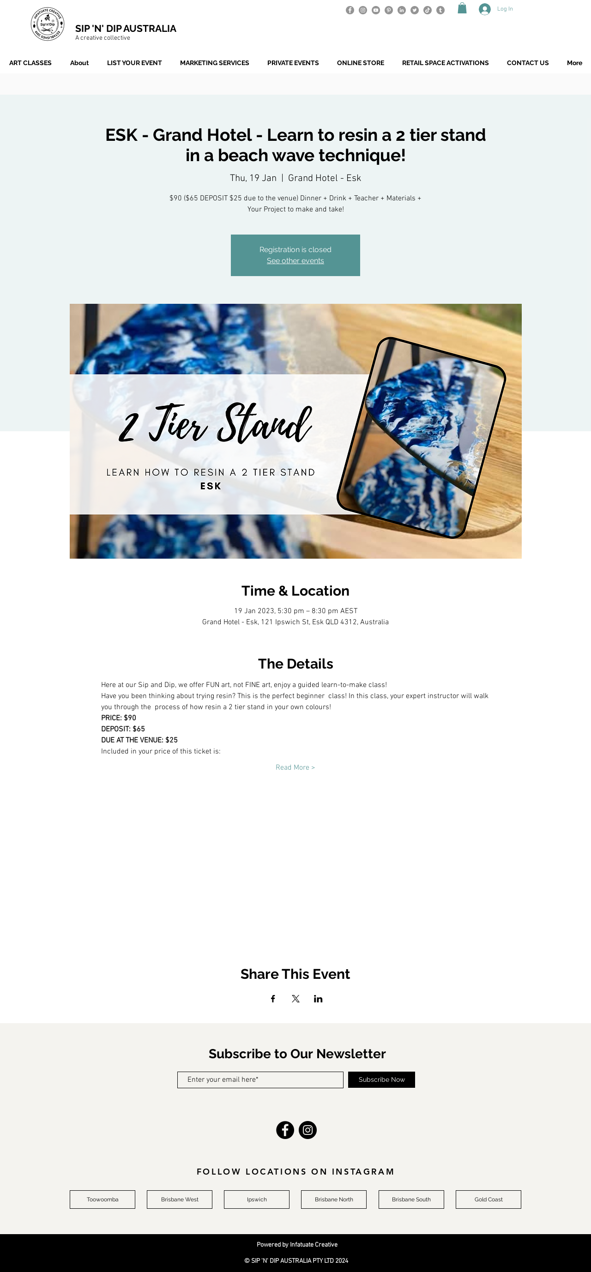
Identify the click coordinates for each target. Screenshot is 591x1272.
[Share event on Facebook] (273, 998)
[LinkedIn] (402, 10)
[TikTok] (427, 10)
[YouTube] (376, 10)
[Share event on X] (295, 998)
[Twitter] (414, 10)
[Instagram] (363, 10)
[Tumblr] (440, 10)
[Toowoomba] (102, 1199)
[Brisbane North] (334, 1199)
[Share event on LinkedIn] (318, 998)
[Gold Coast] (488, 1199)
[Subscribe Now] (381, 1080)
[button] (462, 7)
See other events (295, 260)
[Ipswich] (256, 1199)
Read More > (295, 767)
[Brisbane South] (411, 1199)
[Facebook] (350, 10)
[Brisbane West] (179, 1199)
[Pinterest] (389, 10)
